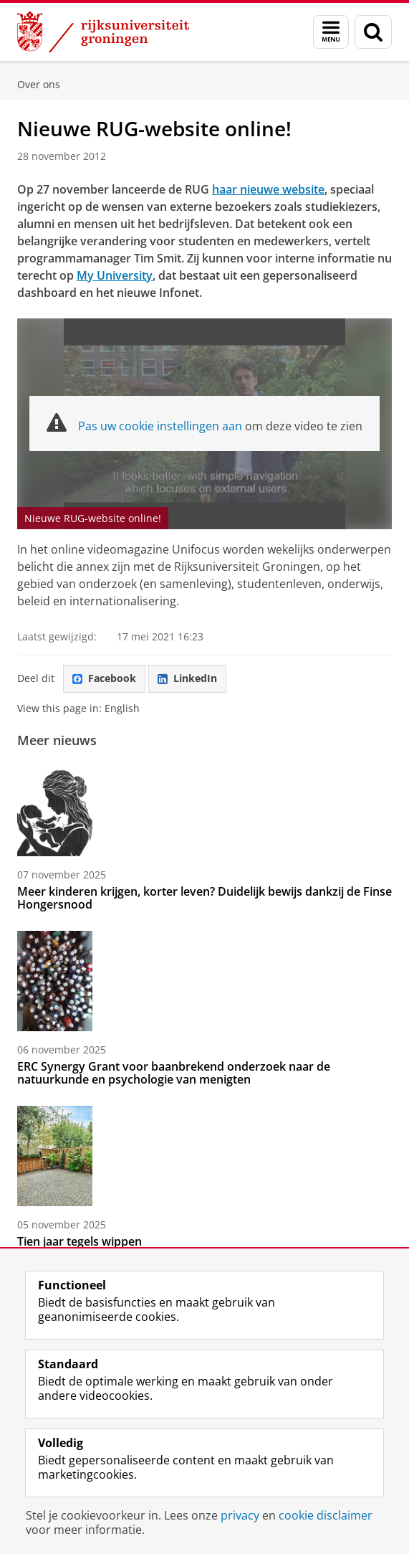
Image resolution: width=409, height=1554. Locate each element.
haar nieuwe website (268, 189)
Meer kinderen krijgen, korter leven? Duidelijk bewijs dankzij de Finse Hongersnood (204, 897)
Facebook (104, 678)
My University (115, 275)
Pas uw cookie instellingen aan (160, 426)
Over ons (38, 84)
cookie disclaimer (325, 1515)
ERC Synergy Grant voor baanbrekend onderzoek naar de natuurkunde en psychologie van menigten (173, 1072)
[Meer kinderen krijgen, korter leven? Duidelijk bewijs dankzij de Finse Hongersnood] (204, 806)
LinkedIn (187, 678)
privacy (240, 1515)
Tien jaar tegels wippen (79, 1241)
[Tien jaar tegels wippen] (204, 1156)
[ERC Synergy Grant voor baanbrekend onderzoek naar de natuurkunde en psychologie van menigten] (204, 981)
